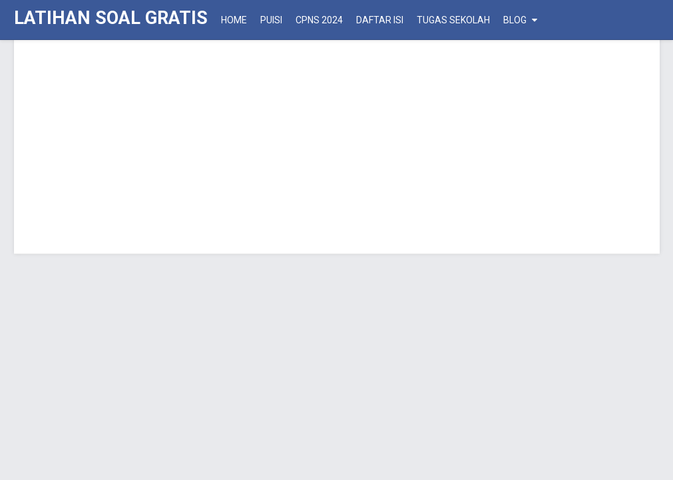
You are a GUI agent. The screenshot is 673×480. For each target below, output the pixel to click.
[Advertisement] (336, 146)
